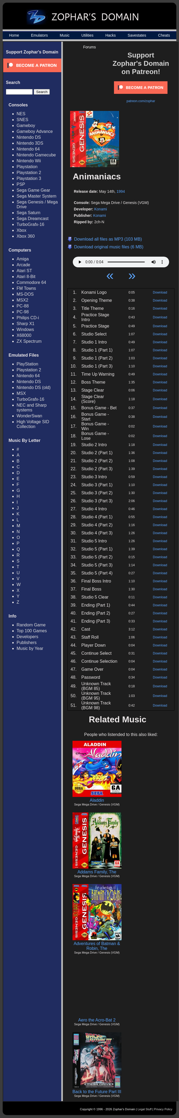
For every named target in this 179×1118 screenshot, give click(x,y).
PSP (21, 184)
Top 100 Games (32, 631)
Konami (100, 209)
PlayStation (27, 364)
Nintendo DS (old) (34, 387)
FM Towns (26, 288)
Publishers (27, 642)
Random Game (31, 625)
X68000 (24, 335)
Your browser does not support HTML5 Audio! (121, 260)
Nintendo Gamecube (36, 155)
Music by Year (30, 648)
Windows (25, 329)
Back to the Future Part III (97, 1091)
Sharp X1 (26, 323)
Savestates (137, 35)
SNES (22, 119)
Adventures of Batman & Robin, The (97, 946)
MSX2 (22, 300)
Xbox (21, 230)
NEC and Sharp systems (32, 407)
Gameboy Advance (35, 131)
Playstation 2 (29, 172)
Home (14, 35)
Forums (89, 47)
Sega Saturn (28, 212)
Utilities (87, 35)
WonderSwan (29, 416)
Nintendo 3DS (30, 143)
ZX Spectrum (29, 341)
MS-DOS (25, 294)
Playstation (27, 166)
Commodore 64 (31, 282)
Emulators (39, 35)
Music (65, 35)
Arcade (23, 265)
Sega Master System (36, 196)
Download (160, 292)
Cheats (164, 35)
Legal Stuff (144, 1109)
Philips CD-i (28, 317)
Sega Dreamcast (32, 218)
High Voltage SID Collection (33, 424)
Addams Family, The (96, 872)
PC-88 (23, 306)
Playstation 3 (29, 178)
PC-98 (23, 312)
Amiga (23, 259)
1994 (121, 191)
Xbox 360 (26, 236)
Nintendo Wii (29, 161)
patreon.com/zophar (141, 101)
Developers (27, 636)
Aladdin (97, 800)
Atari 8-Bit (26, 276)
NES (21, 113)
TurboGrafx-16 (30, 224)
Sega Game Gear (33, 190)
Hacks (110, 35)
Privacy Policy (163, 1109)
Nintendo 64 (28, 149)
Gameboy (26, 125)
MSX (21, 393)
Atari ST (24, 270)
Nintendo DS (29, 137)
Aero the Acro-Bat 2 (97, 1020)
